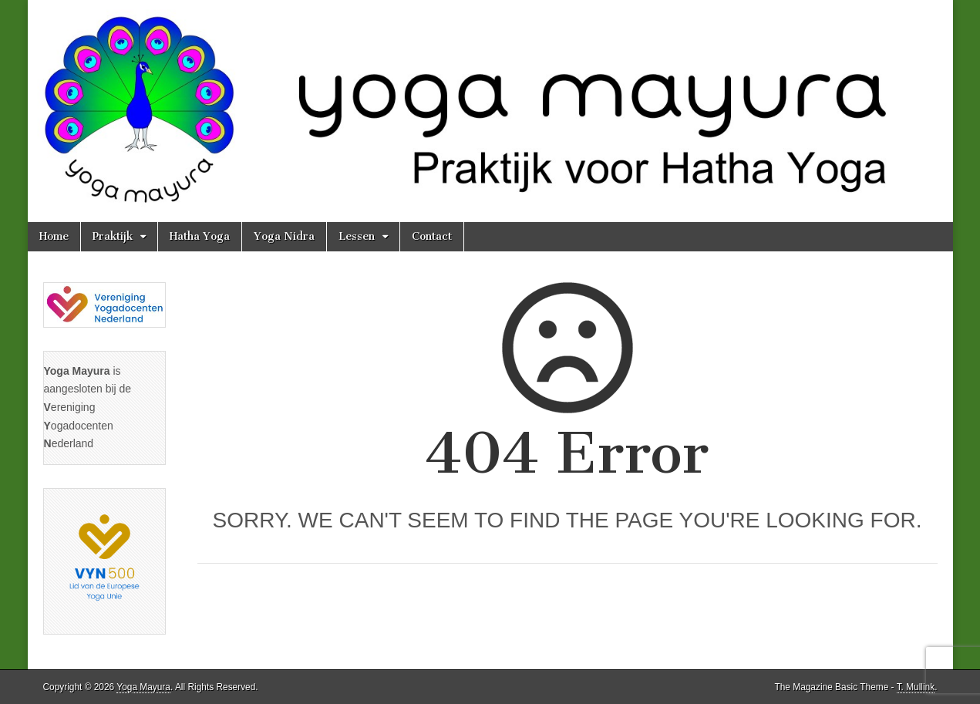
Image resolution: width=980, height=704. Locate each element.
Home (54, 236)
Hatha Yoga (200, 236)
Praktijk (113, 236)
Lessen (356, 236)
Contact (432, 236)
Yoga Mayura (143, 687)
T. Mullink (916, 687)
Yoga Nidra (284, 236)
